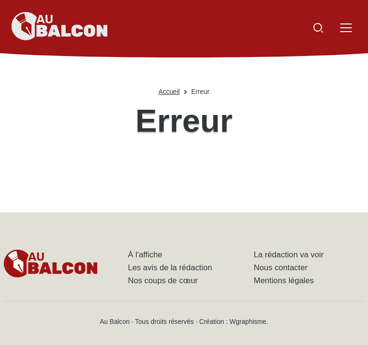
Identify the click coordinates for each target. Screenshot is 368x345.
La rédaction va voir (289, 254)
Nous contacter (281, 267)
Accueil (169, 91)
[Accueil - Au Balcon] (59, 28)
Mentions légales (284, 280)
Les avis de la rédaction (170, 267)
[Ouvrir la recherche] (318, 27)
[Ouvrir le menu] (345, 27)
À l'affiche (145, 254)
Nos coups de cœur (163, 280)
